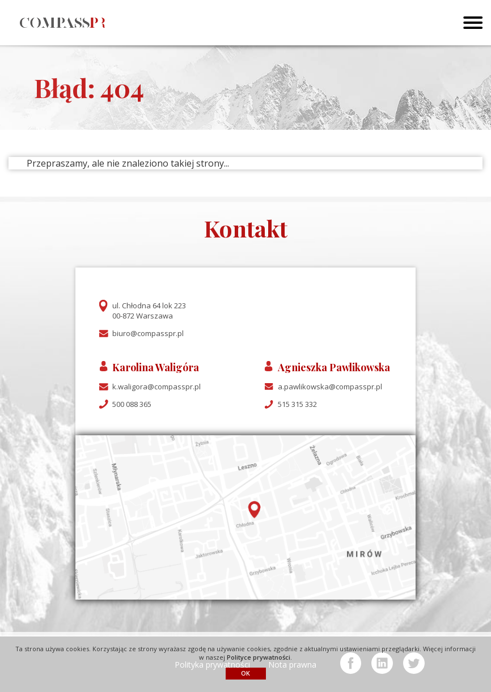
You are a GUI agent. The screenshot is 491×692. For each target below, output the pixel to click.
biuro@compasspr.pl (148, 333)
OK (245, 673)
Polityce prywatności (258, 657)
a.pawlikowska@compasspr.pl (330, 386)
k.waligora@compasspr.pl (156, 386)
